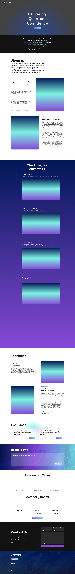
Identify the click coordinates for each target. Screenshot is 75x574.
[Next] (65, 458)
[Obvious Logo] (16, 2)
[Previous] (10, 458)
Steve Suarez (20, 508)
